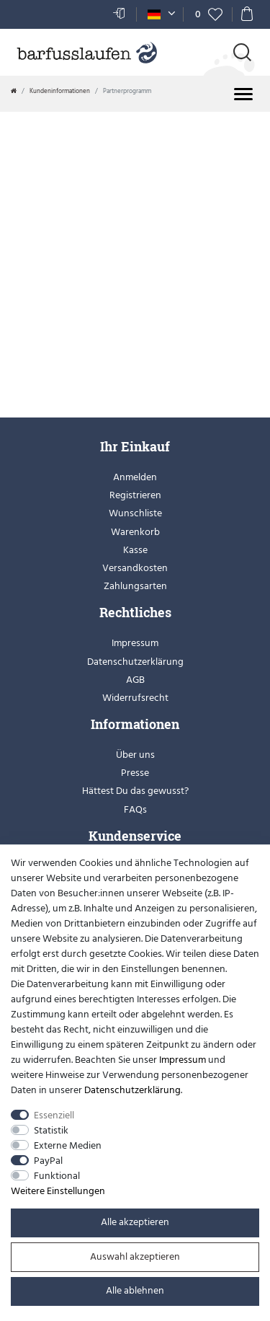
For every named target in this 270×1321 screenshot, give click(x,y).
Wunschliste (135, 513)
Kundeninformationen (60, 91)
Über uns (135, 754)
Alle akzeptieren (135, 1222)
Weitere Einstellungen (58, 1190)
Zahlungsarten (135, 586)
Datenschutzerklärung (135, 661)
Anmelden (135, 477)
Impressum (135, 643)
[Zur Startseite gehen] (14, 91)
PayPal (48, 1160)
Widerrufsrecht (135, 697)
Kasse (135, 550)
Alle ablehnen (135, 1290)
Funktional (57, 1175)
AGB (135, 679)
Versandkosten (135, 568)
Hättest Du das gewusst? (135, 790)
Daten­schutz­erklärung (132, 1090)
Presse (135, 772)
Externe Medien (68, 1145)
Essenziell (54, 1115)
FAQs (135, 809)
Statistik (51, 1130)
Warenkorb (135, 531)
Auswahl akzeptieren (135, 1256)
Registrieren (135, 495)
